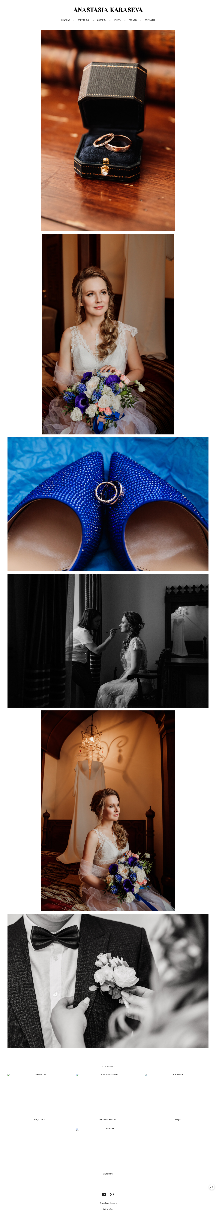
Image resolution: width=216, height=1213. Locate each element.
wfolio (111, 1209)
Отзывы (133, 20)
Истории (101, 20)
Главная (65, 20)
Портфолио (84, 20)
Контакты (149, 20)
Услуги (117, 20)
